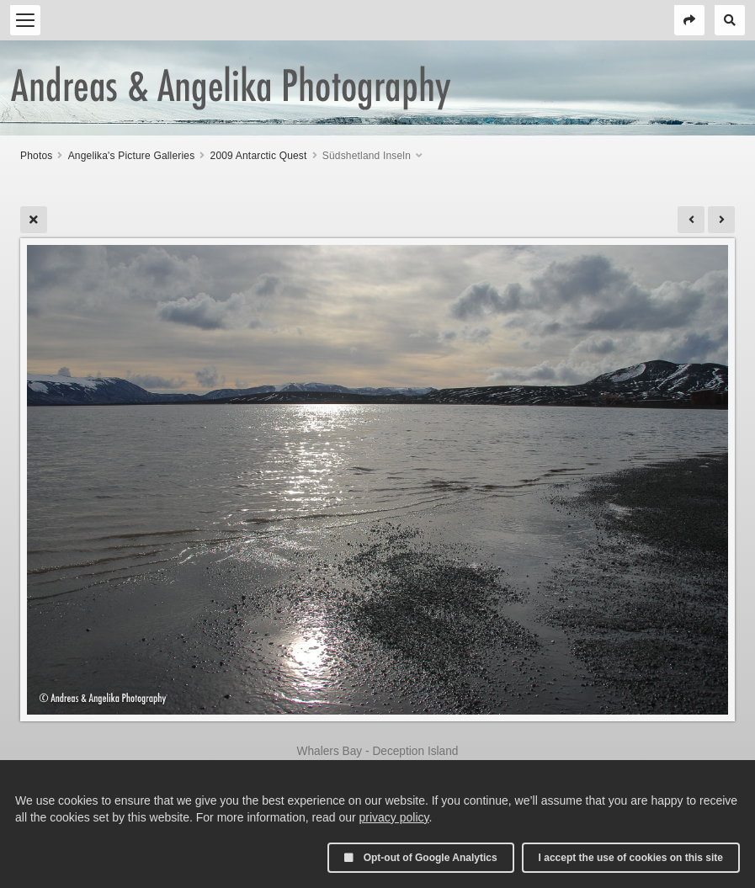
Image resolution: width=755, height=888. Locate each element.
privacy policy (394, 817)
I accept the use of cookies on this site (631, 858)
